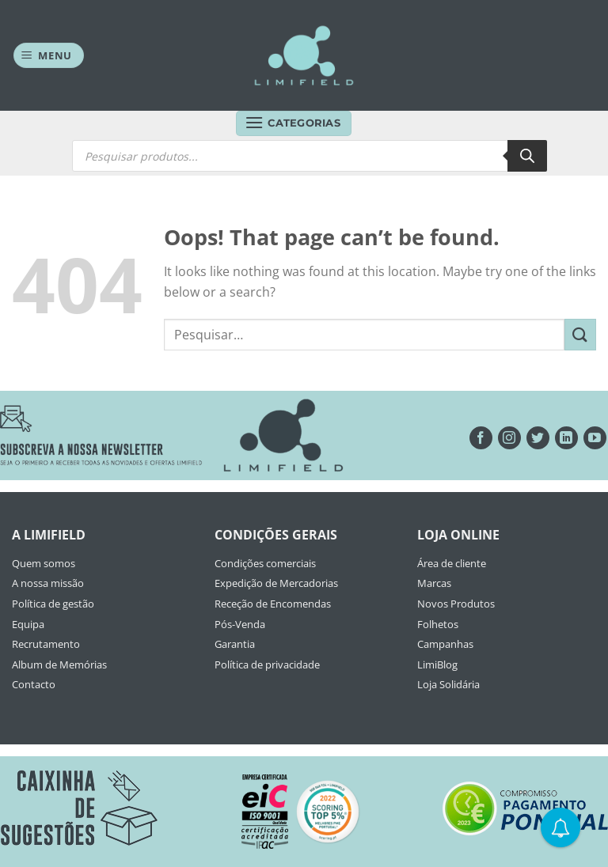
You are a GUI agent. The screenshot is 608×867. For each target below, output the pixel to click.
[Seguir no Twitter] (538, 438)
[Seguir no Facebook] (481, 438)
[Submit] (580, 334)
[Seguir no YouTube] (595, 438)
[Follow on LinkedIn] (566, 438)
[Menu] (49, 56)
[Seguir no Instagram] (509, 438)
